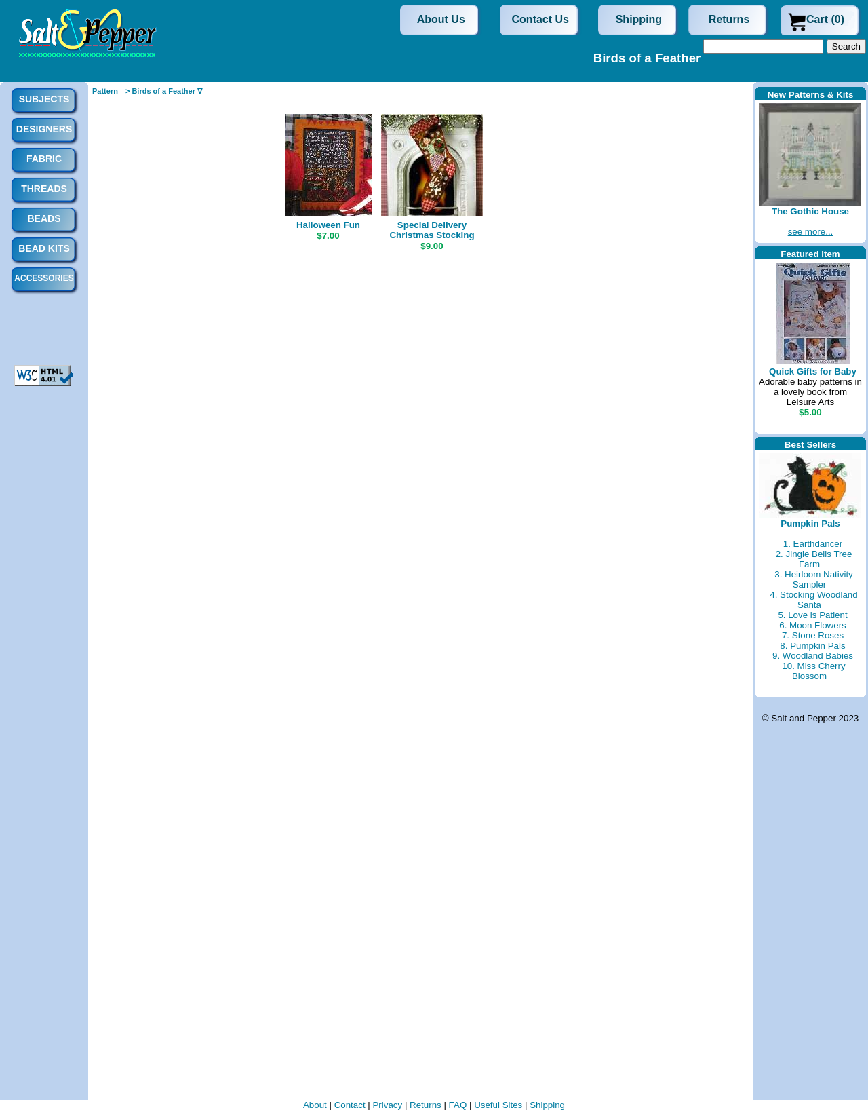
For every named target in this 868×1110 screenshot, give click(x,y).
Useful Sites (498, 1105)
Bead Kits (43, 248)
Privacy (387, 1105)
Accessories (43, 278)
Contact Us (540, 19)
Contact (350, 1105)
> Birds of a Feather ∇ (163, 91)
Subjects (44, 99)
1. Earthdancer (812, 544)
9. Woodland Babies (812, 656)
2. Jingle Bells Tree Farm (814, 559)
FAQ (458, 1105)
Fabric (44, 158)
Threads (44, 188)
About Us (441, 19)
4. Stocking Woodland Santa (813, 600)
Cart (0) (825, 19)
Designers (44, 128)
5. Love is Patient (812, 615)
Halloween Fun (328, 225)
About (315, 1105)
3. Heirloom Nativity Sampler (813, 579)
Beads (43, 218)
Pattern (105, 91)
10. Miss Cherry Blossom (813, 671)
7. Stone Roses (813, 635)
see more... (810, 232)
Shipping (639, 19)
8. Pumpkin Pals (812, 645)
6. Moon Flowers (812, 625)
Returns (729, 19)
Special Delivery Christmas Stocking (431, 230)
